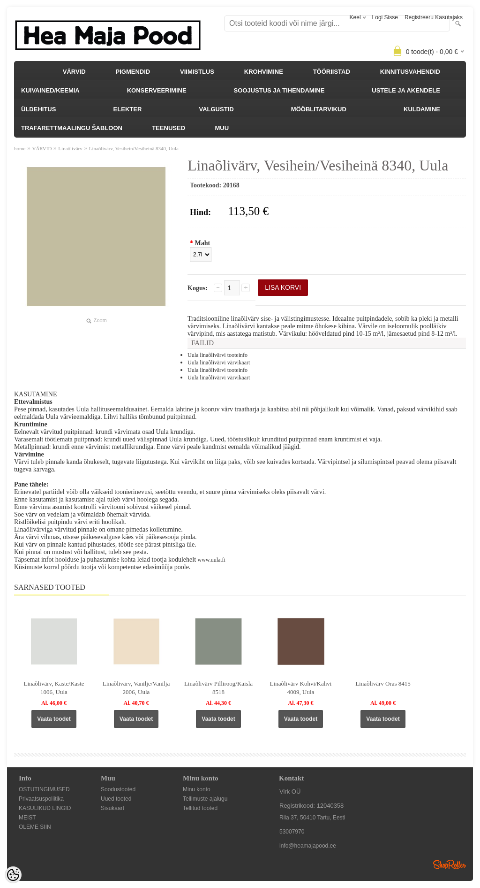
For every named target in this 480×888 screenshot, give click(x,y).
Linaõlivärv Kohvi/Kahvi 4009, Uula (301, 687)
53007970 (291, 831)
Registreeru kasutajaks (434, 17)
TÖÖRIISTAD (331, 71)
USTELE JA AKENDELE (406, 90)
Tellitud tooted (200, 808)
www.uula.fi (211, 559)
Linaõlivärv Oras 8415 (383, 683)
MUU (222, 127)
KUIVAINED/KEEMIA (50, 90)
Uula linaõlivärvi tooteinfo (218, 355)
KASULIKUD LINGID (45, 808)
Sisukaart (112, 808)
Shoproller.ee (449, 864)
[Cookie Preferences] (13, 874)
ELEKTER (127, 109)
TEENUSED (168, 127)
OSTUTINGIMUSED (44, 789)
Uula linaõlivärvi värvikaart (219, 362)
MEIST (27, 817)
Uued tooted (116, 798)
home (19, 148)
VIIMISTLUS (197, 71)
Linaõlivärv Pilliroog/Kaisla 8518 (218, 687)
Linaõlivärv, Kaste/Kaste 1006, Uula (53, 687)
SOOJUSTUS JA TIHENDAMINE (279, 90)
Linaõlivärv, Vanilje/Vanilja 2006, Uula (136, 687)
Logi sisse (385, 17)
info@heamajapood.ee (307, 845)
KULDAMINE (422, 109)
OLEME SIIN (35, 827)
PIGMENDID (133, 71)
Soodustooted (118, 789)
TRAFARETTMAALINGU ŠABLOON (71, 127)
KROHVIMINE (263, 71)
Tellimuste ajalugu (205, 798)
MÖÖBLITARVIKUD (318, 109)
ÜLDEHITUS (38, 109)
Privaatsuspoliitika (41, 798)
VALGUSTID (216, 109)
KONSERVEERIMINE (157, 90)
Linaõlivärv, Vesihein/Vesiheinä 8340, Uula (134, 148)
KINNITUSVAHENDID (410, 71)
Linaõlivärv (70, 148)
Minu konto (196, 789)
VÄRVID (74, 71)
